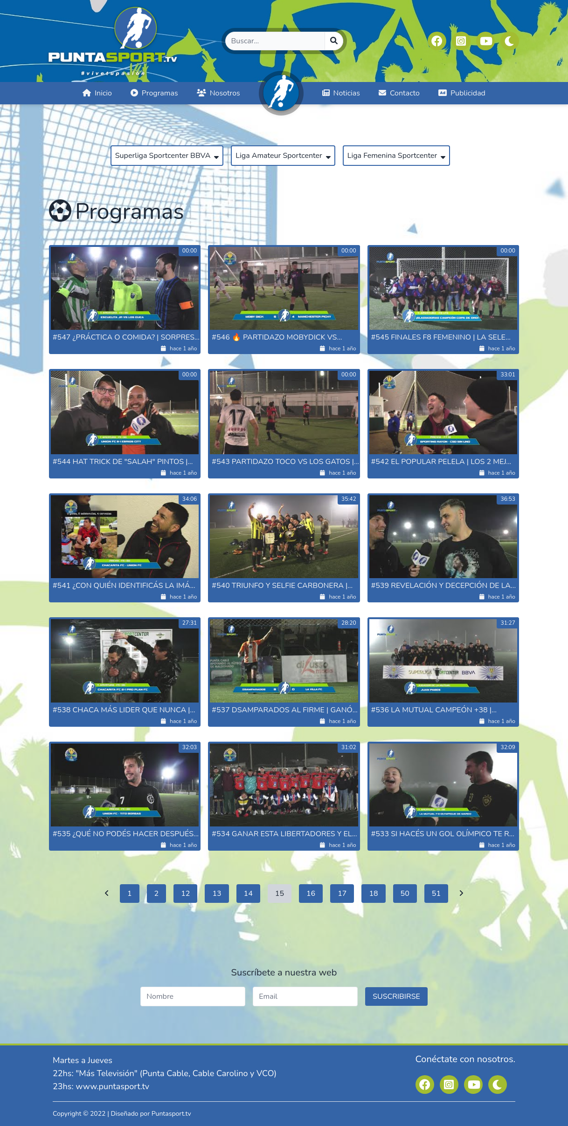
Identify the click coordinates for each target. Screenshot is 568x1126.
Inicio (97, 93)
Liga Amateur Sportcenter (283, 155)
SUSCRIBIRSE (396, 996)
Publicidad (461, 93)
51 (436, 893)
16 (310, 893)
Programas (154, 93)
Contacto (399, 93)
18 (373, 893)
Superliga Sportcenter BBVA (167, 155)
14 (248, 893)
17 (342, 893)
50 (405, 893)
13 (216, 893)
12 (185, 893)
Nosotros (218, 93)
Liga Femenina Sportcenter (396, 155)
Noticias (341, 93)
